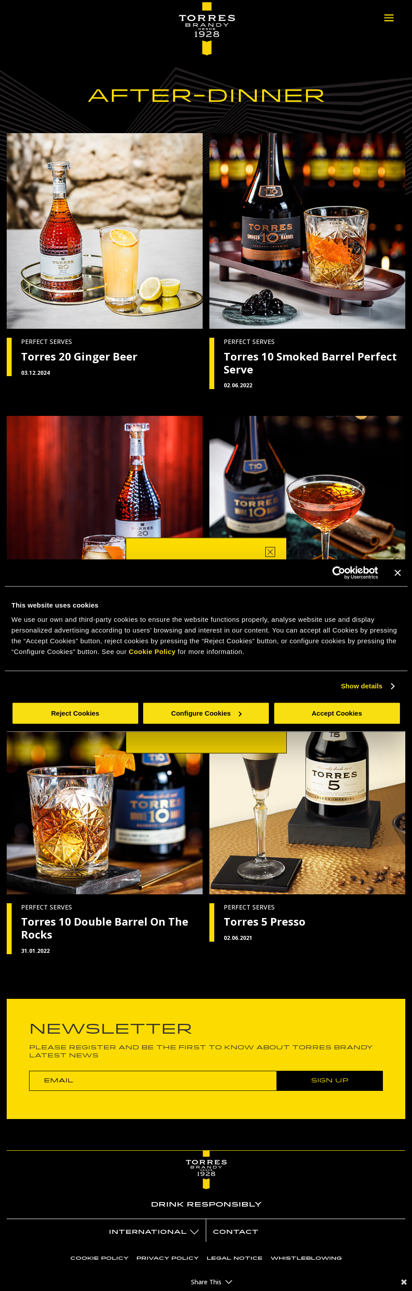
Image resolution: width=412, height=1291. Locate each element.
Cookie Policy (152, 651)
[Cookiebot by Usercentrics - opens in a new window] (339, 572)
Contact (236, 1231)
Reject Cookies (75, 713)
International (148, 1232)
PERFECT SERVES (46, 341)
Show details (361, 686)
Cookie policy (99, 1258)
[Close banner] (398, 573)
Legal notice (235, 1258)
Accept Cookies (337, 713)
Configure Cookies (206, 713)
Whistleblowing (306, 1258)
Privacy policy (167, 1258)
